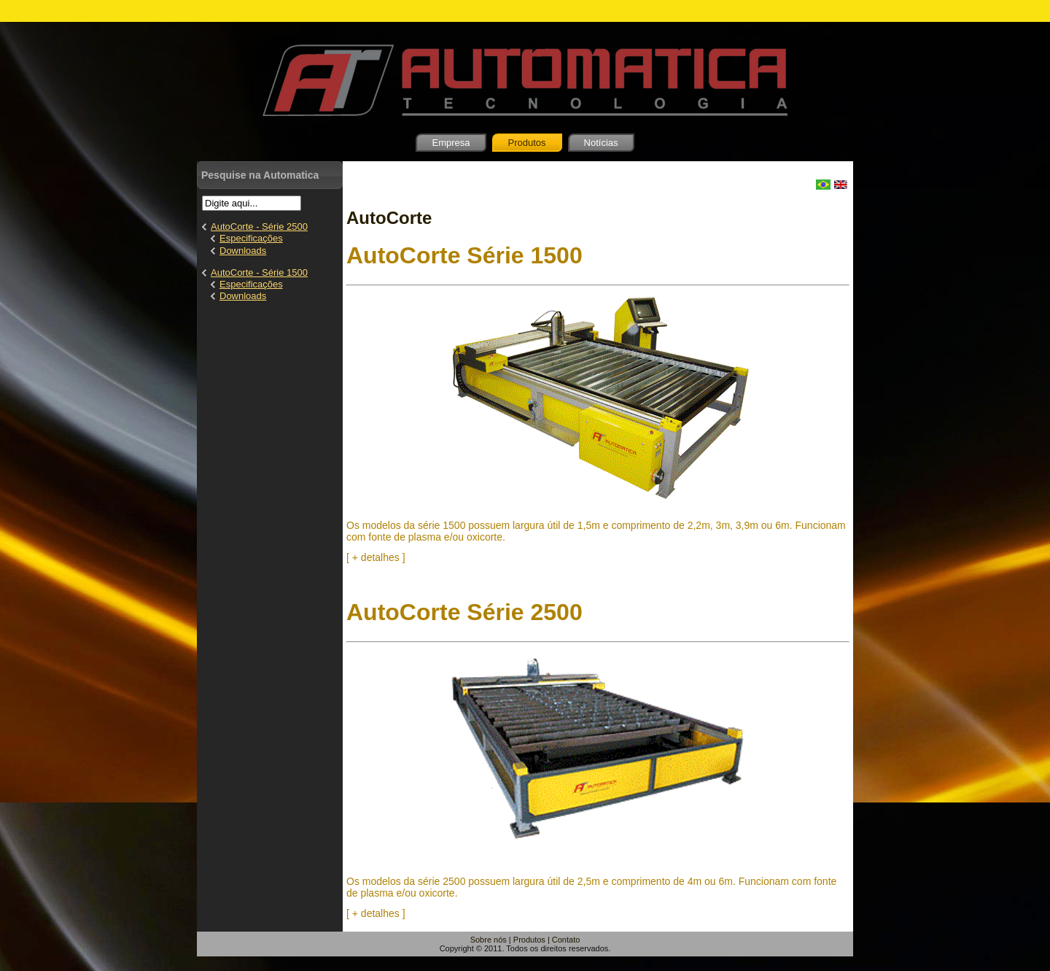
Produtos (527, 142)
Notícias (601, 142)
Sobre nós (488, 939)
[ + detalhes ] (375, 557)
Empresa (451, 142)
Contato (566, 939)
